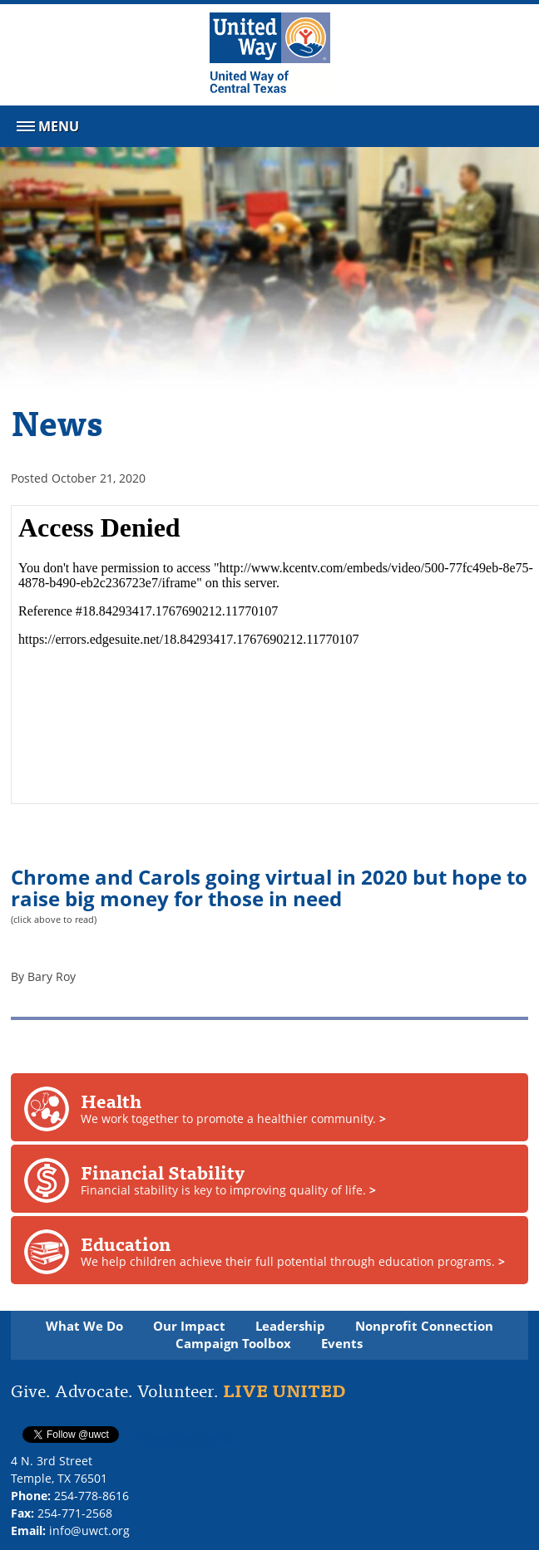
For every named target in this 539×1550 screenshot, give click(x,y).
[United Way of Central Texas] (270, 54)
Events (342, 1343)
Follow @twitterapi (184, 1438)
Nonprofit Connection (424, 1326)
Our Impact (189, 1326)
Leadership (290, 1326)
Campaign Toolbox (233, 1343)
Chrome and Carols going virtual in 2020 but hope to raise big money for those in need (269, 887)
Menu (46, 129)
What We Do (84, 1326)
